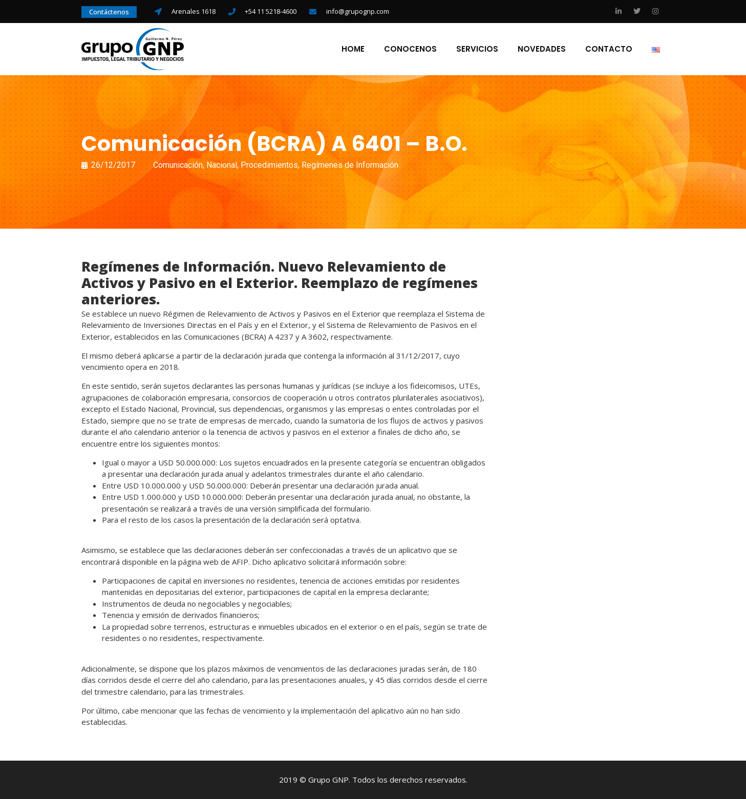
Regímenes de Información (350, 165)
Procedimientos (269, 165)
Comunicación (178, 165)
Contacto (608, 49)
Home (353, 49)
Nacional (221, 165)
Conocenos (410, 49)
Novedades (542, 49)
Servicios (477, 49)
